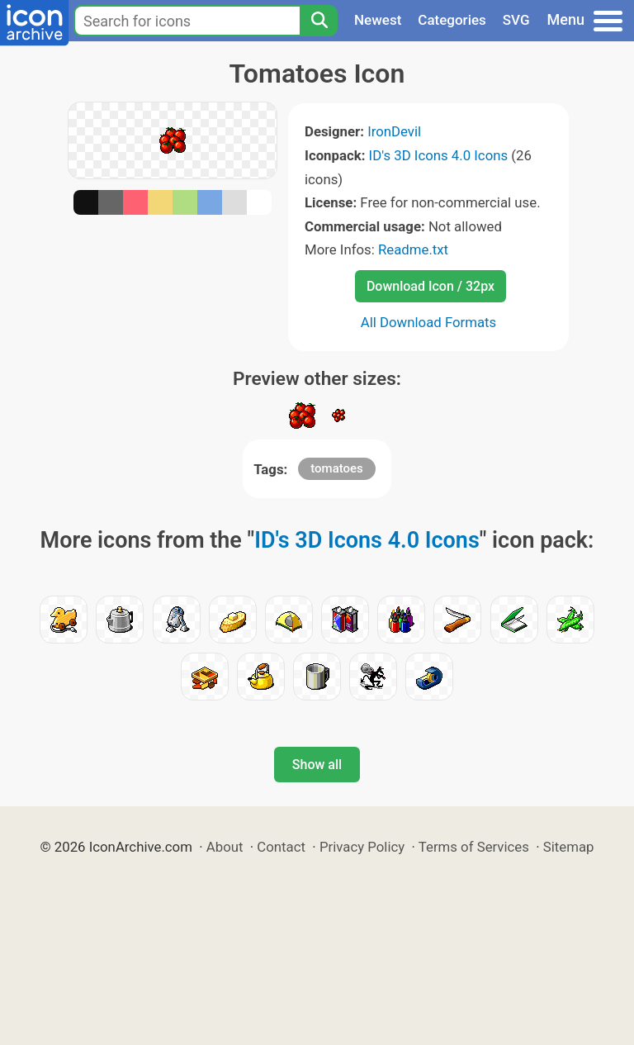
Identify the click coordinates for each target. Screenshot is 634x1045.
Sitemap (568, 846)
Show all (317, 764)
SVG (516, 20)
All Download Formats (429, 322)
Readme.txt (413, 249)
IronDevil (394, 131)
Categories (452, 20)
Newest (377, 20)
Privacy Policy (362, 846)
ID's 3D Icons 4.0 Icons (439, 155)
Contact (281, 846)
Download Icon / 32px (430, 286)
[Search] (319, 20)
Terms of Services (474, 846)
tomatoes (336, 468)
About (225, 846)
